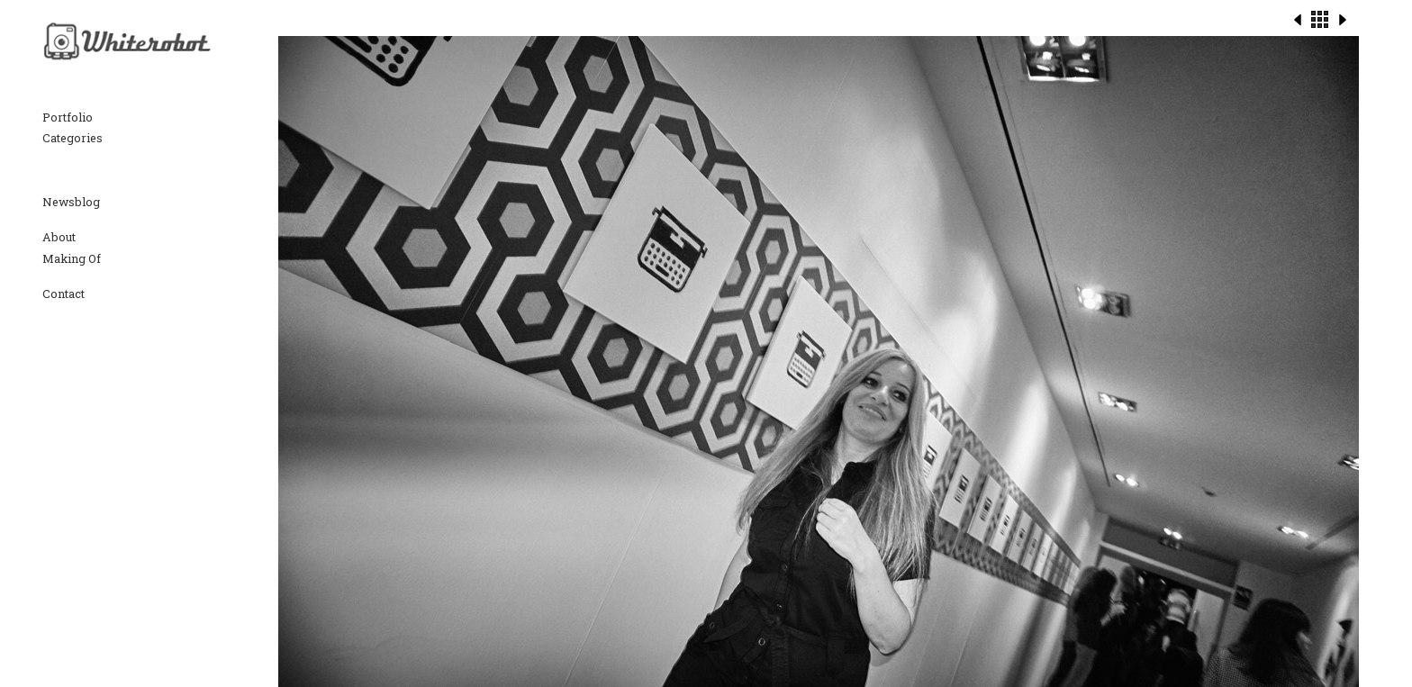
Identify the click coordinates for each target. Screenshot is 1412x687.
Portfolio (67, 117)
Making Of (71, 258)
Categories (72, 138)
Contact (63, 293)
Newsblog (71, 201)
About (59, 237)
